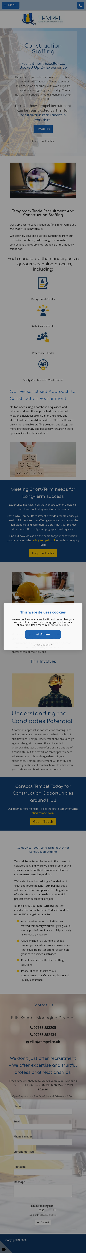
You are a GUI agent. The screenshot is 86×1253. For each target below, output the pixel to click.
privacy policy (60, 625)
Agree (43, 634)
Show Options (43, 644)
